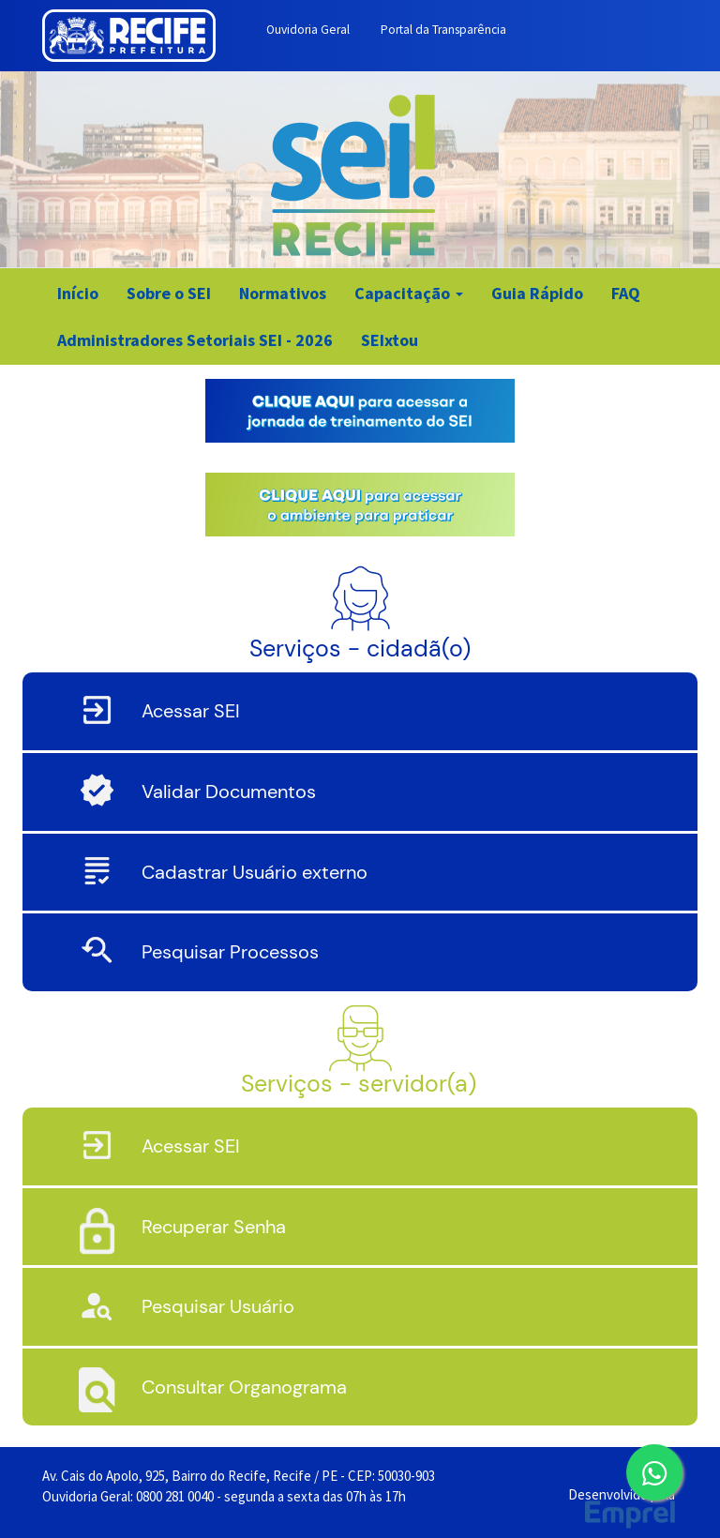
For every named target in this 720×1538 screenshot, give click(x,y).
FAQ (625, 293)
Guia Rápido (537, 293)
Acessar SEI (191, 711)
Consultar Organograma (244, 1387)
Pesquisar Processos (230, 952)
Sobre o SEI (169, 293)
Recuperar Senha (214, 1226)
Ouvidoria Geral (308, 30)
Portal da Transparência (443, 30)
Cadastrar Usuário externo (255, 872)
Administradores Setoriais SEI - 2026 (195, 340)
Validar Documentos (229, 791)
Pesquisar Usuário (218, 1306)
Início (77, 293)
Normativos (282, 293)
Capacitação (408, 293)
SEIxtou (389, 340)
